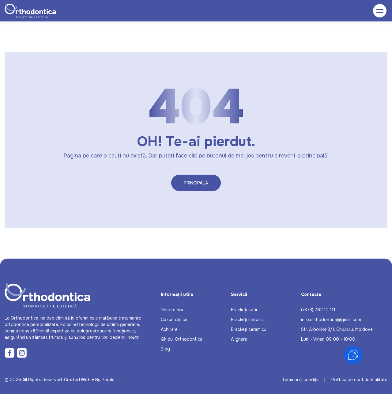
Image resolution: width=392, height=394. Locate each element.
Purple (108, 379)
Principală (196, 183)
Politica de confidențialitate (359, 379)
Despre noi (172, 310)
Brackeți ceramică (248, 329)
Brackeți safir (244, 310)
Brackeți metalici (247, 319)
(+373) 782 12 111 (318, 310)
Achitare (169, 329)
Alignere (239, 339)
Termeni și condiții (300, 379)
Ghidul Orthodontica (181, 339)
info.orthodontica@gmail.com (331, 319)
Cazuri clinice (174, 319)
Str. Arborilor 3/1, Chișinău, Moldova (337, 329)
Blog (165, 349)
